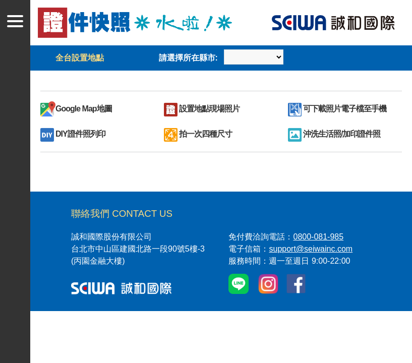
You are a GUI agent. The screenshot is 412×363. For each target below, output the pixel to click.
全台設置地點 (79, 57)
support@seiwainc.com (310, 249)
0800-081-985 (318, 236)
